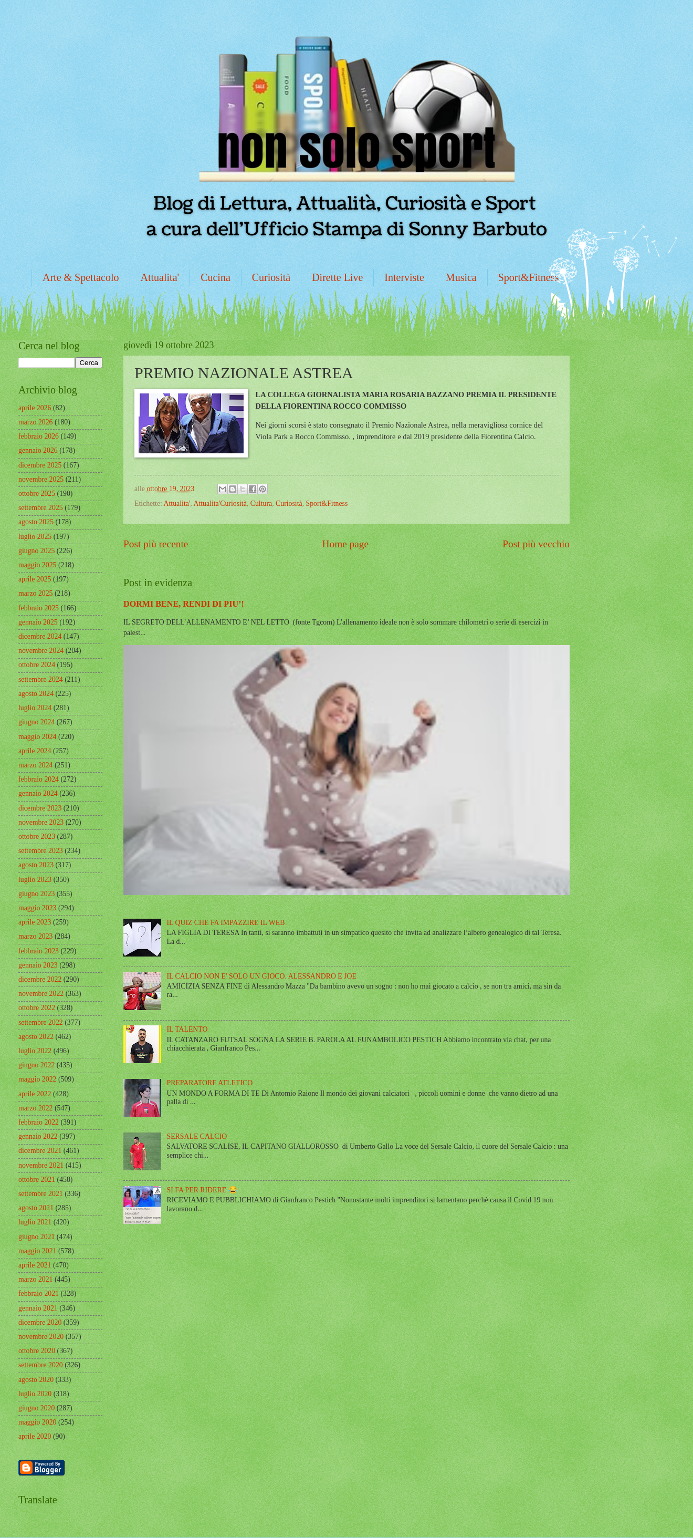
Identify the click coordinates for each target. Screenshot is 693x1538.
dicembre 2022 (39, 979)
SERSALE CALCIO (197, 1136)
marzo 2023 (35, 936)
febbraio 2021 (38, 1293)
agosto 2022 (36, 1037)
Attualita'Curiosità (219, 503)
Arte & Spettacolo (81, 277)
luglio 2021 (34, 1222)
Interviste (404, 277)
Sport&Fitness (528, 277)
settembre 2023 (40, 851)
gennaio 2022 (38, 1136)
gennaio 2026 (38, 450)
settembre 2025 (40, 508)
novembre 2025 (41, 479)
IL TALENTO (187, 1029)
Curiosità (271, 277)
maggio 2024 (37, 737)
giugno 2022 (36, 1065)
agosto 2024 (36, 694)
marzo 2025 (35, 593)
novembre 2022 (41, 993)
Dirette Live (337, 277)
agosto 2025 (36, 522)
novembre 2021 (41, 1165)
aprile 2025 (34, 579)
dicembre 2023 (39, 808)
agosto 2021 (36, 1208)
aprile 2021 (34, 1265)
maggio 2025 (37, 565)
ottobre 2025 (36, 493)
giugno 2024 (36, 722)
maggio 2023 (37, 908)
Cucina (215, 277)
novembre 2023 (41, 822)
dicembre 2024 (39, 636)
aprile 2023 (34, 922)
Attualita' (160, 277)
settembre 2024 (40, 679)
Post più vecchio (536, 543)
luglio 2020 (34, 1394)
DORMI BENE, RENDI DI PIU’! (183, 603)
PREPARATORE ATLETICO (210, 1083)
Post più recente (155, 543)
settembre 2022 (40, 1022)
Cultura (261, 503)
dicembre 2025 (39, 465)
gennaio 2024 (38, 793)
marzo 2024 (35, 765)
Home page (345, 543)
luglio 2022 (34, 1051)
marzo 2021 (35, 1279)
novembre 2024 (41, 650)
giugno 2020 (36, 1408)
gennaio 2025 (38, 622)
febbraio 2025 (38, 608)
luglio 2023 (34, 880)
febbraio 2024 (38, 779)
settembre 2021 (40, 1194)
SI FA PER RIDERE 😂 (202, 1190)
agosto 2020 (36, 1380)
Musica (461, 277)
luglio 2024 (34, 708)
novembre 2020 (41, 1336)
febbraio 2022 (38, 1122)
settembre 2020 (40, 1365)
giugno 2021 (36, 1237)
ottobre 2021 (36, 1179)
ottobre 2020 (36, 1351)
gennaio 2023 (38, 965)
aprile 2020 (34, 1436)
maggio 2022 (37, 1079)
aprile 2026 (34, 408)
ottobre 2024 (36, 665)
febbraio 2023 (38, 951)
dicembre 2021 (39, 1151)
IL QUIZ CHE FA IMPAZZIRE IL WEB (226, 923)
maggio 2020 (37, 1422)
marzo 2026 (35, 422)
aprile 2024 (34, 751)
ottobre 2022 (36, 1008)
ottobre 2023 (36, 836)
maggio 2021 (37, 1251)
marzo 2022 (35, 1108)
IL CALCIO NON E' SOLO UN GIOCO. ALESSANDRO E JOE (261, 976)
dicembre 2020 (39, 1322)
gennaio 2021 (38, 1308)
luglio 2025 (34, 537)
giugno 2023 (36, 894)
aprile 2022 (34, 1094)
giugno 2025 (36, 551)
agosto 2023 (36, 865)
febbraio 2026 (38, 436)
